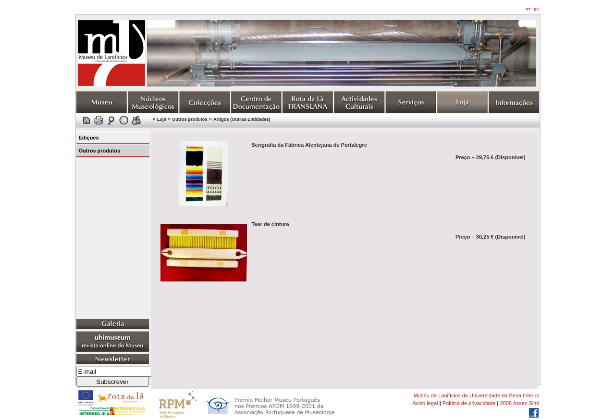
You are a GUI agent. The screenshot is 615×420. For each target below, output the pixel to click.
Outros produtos (190, 119)
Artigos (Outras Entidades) (242, 119)
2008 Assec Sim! (520, 403)
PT (528, 9)
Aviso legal (425, 403)
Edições (89, 137)
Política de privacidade (469, 403)
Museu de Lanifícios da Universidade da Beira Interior (477, 395)
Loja (161, 119)
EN (536, 9)
